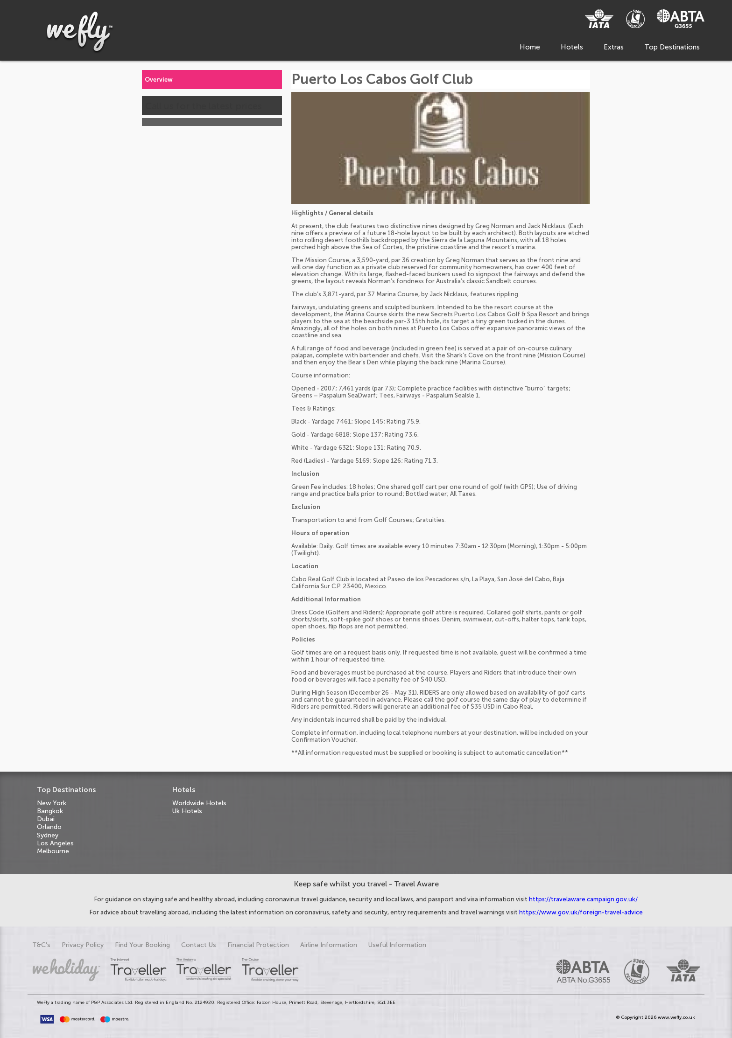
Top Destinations (672, 47)
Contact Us (198, 945)
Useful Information (397, 945)
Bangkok (50, 811)
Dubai (46, 819)
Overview (159, 79)
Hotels (572, 47)
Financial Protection (258, 945)
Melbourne (53, 851)
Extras (614, 47)
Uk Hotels (187, 811)
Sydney (47, 835)
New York (51, 803)
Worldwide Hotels (199, 803)
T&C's (41, 945)
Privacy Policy (83, 945)
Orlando (49, 827)
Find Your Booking (142, 945)
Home (530, 47)
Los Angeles (55, 843)
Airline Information (328, 945)
